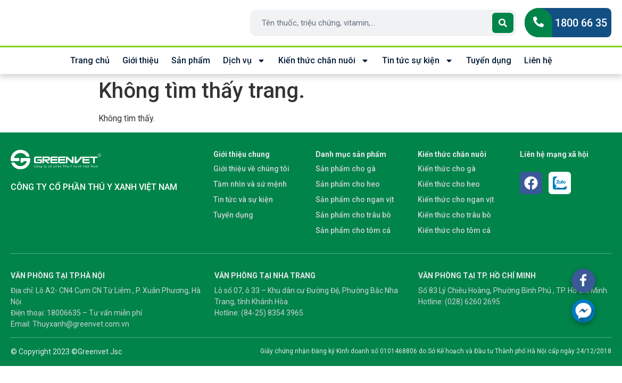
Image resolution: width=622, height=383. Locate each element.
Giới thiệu (140, 60)
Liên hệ (538, 60)
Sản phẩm (190, 60)
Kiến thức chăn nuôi (323, 60)
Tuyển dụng (488, 60)
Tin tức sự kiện (417, 60)
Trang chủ (90, 60)
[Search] (502, 23)
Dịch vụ (244, 60)
